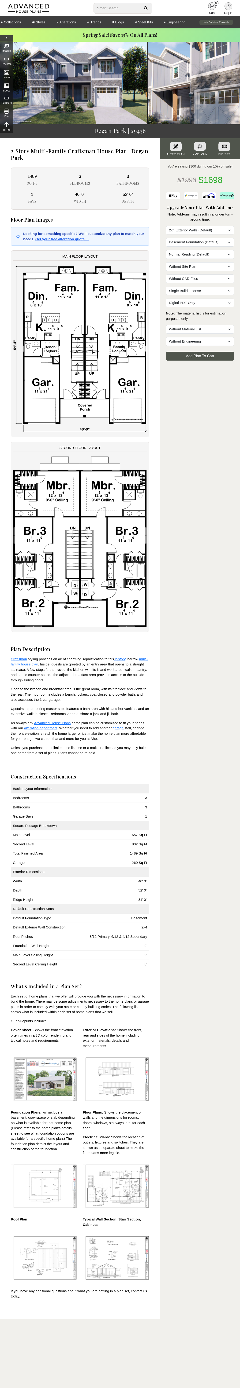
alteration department (40, 728)
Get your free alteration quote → (62, 239)
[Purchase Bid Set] (224, 146)
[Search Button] (145, 8)
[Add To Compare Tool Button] (200, 146)
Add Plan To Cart (200, 356)
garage (118, 728)
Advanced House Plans (52, 723)
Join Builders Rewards (216, 22)
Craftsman (19, 659)
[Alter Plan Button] (176, 146)
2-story (119, 659)
